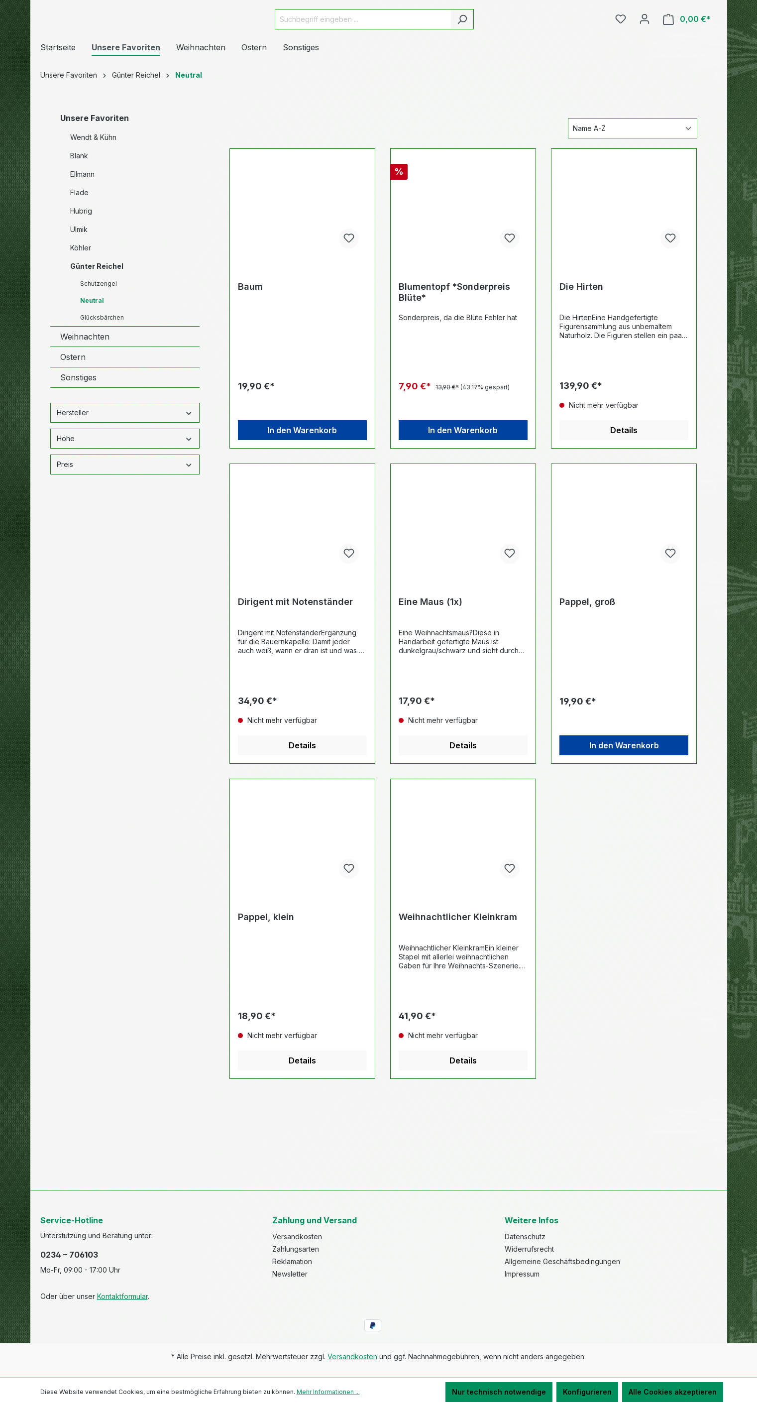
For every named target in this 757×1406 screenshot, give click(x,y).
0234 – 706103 (69, 1255)
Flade (79, 248)
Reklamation (292, 1261)
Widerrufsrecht (529, 1249)
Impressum (522, 1274)
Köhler (80, 304)
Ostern (73, 413)
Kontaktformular (122, 1296)
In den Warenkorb (302, 486)
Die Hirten (581, 343)
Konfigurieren (587, 1392)
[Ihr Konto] (644, 47)
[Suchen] (487, 47)
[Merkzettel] (621, 47)
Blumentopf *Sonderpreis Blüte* (454, 348)
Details (624, 486)
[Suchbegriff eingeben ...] (388, 47)
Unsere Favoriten (94, 174)
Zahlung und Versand (314, 1220)
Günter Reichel (96, 322)
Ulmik (79, 285)
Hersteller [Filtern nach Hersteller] (125, 469)
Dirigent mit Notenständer (295, 658)
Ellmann (82, 230)
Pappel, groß (587, 658)
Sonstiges (78, 434)
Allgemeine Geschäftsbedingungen (562, 1261)
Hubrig (81, 267)
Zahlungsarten (295, 1249)
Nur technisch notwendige (499, 1392)
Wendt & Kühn (93, 193)
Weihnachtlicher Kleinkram (458, 973)
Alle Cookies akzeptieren (673, 1392)
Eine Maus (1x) (430, 658)
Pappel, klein (266, 973)
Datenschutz (525, 1236)
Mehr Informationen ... (328, 1392)
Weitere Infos (531, 1220)
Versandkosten (297, 1236)
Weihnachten (84, 393)
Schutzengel (98, 340)
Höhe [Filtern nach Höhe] (125, 494)
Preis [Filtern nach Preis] (125, 520)
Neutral (92, 356)
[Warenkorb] (686, 47)
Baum (250, 343)
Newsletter (290, 1274)
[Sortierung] (632, 184)
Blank (79, 212)
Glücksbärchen (102, 373)
